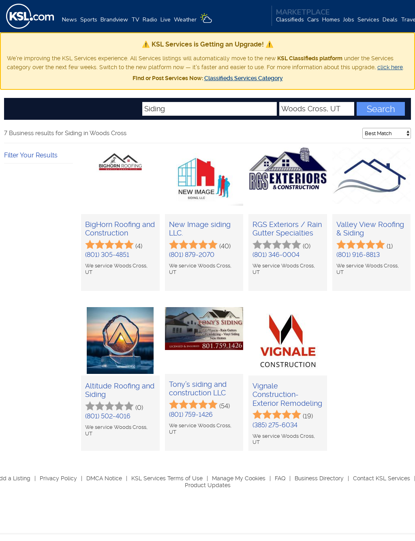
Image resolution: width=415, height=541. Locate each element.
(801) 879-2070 (191, 255)
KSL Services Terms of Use (167, 478)
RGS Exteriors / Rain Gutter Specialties (287, 229)
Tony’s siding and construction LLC (198, 388)
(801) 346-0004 (275, 255)
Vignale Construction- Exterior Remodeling (287, 394)
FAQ (280, 478)
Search (381, 109)
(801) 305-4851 (107, 255)
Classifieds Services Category (243, 78)
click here (390, 67)
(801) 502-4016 (107, 416)
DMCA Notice (104, 478)
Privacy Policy (58, 478)
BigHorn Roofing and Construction (120, 229)
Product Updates (208, 485)
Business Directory (319, 478)
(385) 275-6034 (274, 425)
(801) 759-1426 (191, 414)
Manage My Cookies (238, 478)
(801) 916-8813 (358, 255)
